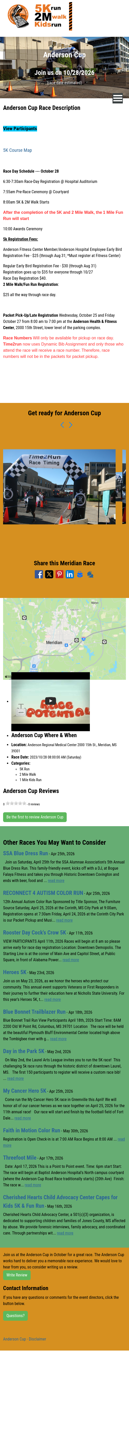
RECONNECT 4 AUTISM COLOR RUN (43, 893)
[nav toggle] (117, 98)
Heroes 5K (14, 972)
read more (56, 880)
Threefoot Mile (19, 1157)
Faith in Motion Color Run (31, 1130)
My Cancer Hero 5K (24, 1091)
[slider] (16, 803)
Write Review (16, 1275)
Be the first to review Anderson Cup (34, 817)
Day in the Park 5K (23, 1051)
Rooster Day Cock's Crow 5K (34, 932)
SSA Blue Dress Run (25, 853)
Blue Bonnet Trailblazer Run (34, 1012)
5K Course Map (17, 150)
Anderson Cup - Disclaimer (24, 1339)
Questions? (15, 1315)
